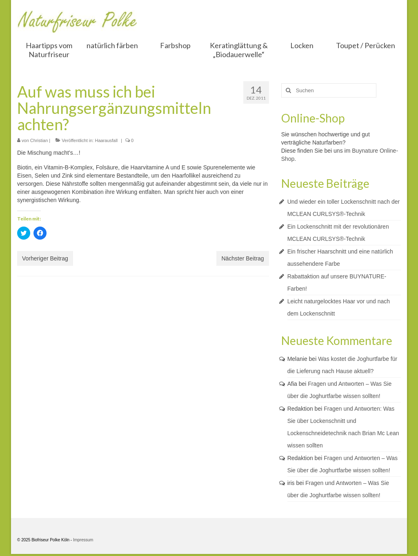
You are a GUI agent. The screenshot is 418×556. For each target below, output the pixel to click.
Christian (39, 140)
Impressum (83, 540)
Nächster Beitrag (242, 258)
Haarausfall (106, 140)
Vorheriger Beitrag (45, 258)
